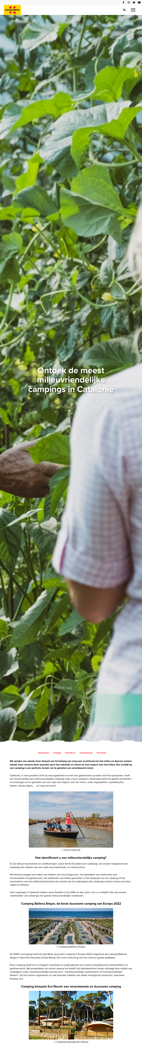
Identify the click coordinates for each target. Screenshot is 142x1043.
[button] (133, 10)
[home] (12, 10)
